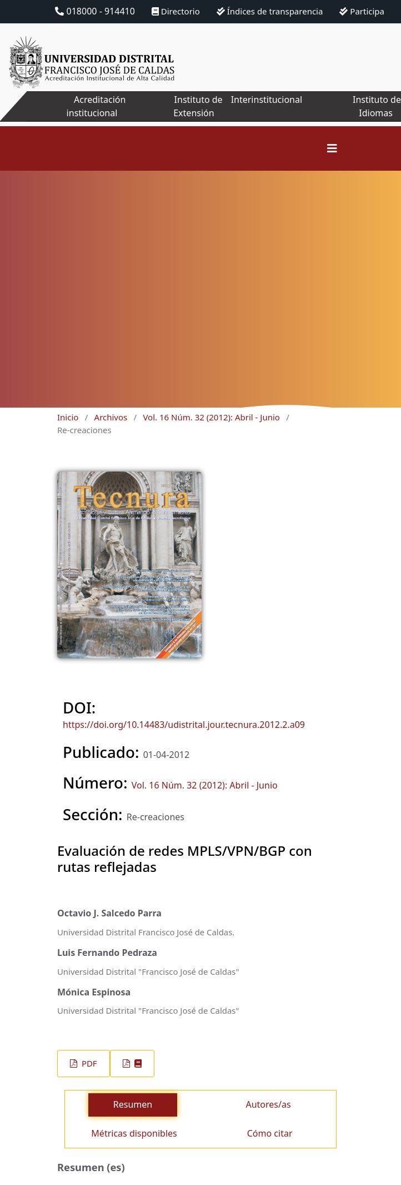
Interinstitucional (266, 99)
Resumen (132, 1104)
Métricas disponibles (134, 1133)
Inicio (67, 417)
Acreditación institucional (96, 106)
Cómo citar (270, 1133)
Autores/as (267, 1104)
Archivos (111, 417)
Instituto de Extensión (197, 106)
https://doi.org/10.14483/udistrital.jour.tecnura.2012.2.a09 (184, 724)
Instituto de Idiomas (377, 106)
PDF (88, 1063)
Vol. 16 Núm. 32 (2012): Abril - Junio (211, 417)
